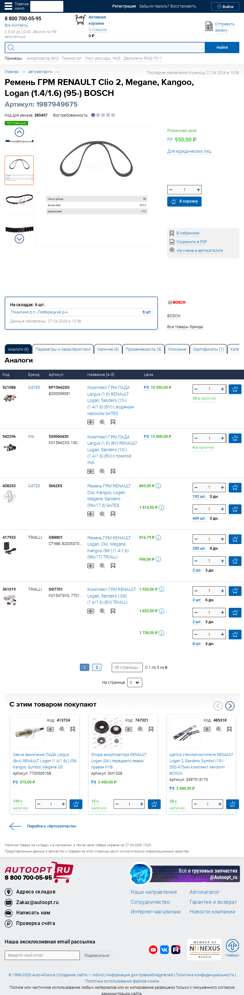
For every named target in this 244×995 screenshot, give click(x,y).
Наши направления (154, 885)
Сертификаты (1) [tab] (208, 349)
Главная (11, 71)
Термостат (71, 58)
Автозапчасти (40, 71)
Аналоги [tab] (18, 349)
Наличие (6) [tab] (108, 349)
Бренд (34, 374)
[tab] (18, 349)
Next (19, 238)
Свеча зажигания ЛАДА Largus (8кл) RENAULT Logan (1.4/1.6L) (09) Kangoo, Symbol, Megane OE (45, 754)
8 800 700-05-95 (28, 871)
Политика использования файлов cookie (122, 974)
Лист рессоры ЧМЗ (102, 58)
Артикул (56, 374)
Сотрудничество (150, 895)
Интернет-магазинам (155, 905)
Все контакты (16, 25)
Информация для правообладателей (139, 968)
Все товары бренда (185, 326)
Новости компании (212, 905)
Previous (19, 132)
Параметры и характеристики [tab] (63, 349)
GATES (34, 387)
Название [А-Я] (101, 374)
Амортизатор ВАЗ (43, 58)
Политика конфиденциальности (205, 968)
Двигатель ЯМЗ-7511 (143, 58)
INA (31, 436)
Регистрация (124, 6)
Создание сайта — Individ (81, 968)
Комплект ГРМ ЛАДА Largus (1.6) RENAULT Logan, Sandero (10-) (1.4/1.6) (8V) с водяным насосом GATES (113, 400)
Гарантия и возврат (213, 895)
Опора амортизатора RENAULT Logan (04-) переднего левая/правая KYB (119, 754)
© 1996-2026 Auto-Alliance (32, 968)
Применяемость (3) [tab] (143, 349)
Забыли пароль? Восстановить (167, 6)
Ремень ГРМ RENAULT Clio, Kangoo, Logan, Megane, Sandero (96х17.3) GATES (111, 486)
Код (6, 374)
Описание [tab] (177, 349)
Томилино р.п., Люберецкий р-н (39, 312)
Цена (149, 374)
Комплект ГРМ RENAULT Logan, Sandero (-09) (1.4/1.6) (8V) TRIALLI (109, 589)
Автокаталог (205, 885)
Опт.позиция (16, 123)
